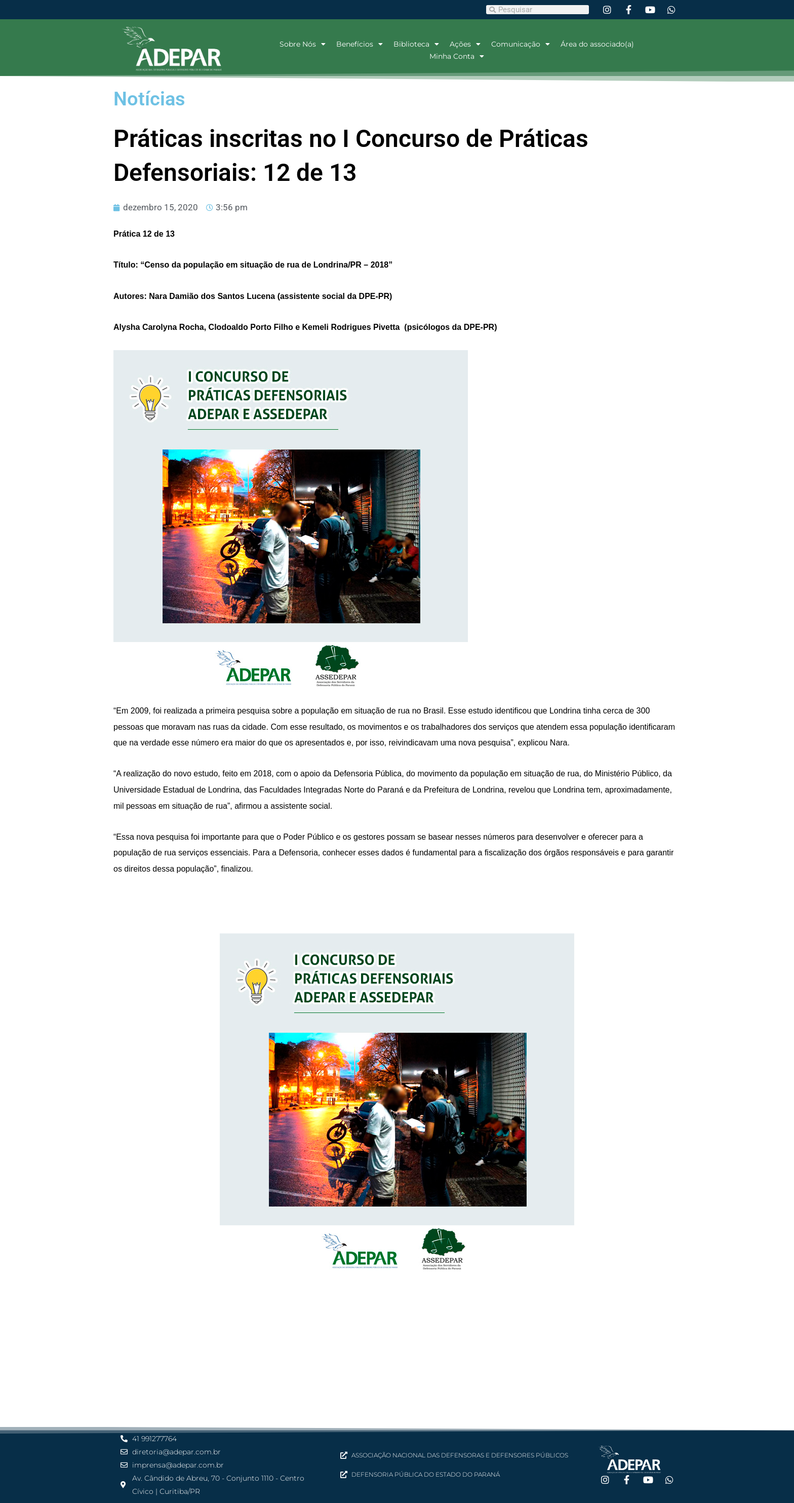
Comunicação (520, 44)
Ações (465, 44)
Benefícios (359, 44)
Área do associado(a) (597, 44)
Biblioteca (416, 44)
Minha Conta (456, 56)
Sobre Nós (303, 44)
